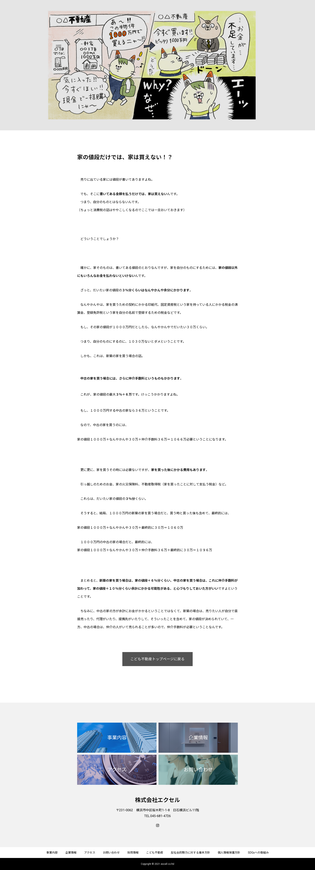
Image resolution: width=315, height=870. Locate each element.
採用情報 (133, 852)
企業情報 (71, 852)
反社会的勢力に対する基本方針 (190, 852)
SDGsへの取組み (258, 852)
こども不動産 (154, 852)
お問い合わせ (111, 852)
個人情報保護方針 (229, 852)
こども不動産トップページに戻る (157, 659)
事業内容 (52, 852)
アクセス (89, 852)
